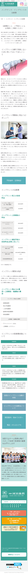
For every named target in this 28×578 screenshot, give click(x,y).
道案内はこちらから (14, 554)
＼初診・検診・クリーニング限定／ (14, 521)
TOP (2, 19)
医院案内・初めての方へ (14, 417)
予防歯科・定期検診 (13, 180)
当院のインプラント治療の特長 (14, 396)
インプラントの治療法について (14, 407)
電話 (8, 425)
